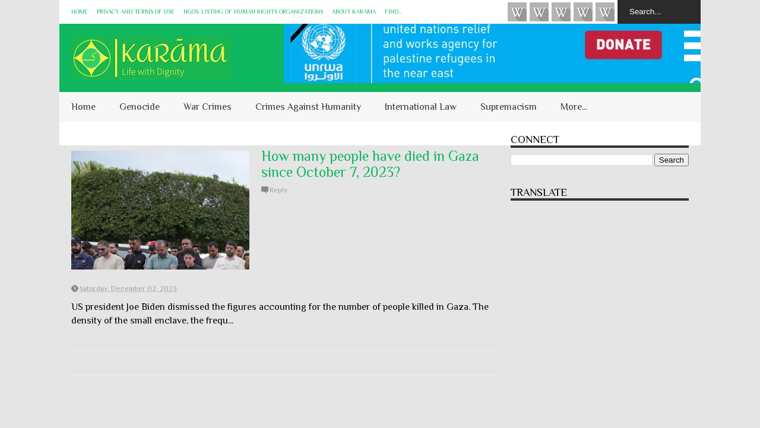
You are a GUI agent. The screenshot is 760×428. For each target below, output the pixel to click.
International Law (421, 107)
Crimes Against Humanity (308, 107)
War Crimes (207, 107)
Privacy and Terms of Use (136, 11)
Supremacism (508, 107)
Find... (393, 11)
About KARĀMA (354, 11)
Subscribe (561, 11)
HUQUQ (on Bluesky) (539, 11)
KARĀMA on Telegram (605, 11)
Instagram (583, 11)
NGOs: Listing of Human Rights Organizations (253, 11)
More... (573, 107)
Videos (517, 11)
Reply (278, 190)
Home (79, 11)
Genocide (139, 107)
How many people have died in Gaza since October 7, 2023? (370, 164)
